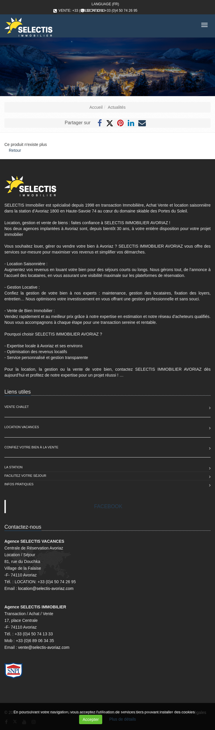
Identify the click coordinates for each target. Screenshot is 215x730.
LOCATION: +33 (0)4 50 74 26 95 (111, 10)
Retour (15, 150)
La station (13, 467)
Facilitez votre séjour (25, 475)
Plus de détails (122, 719)
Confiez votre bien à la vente (31, 447)
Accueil (96, 107)
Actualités (117, 107)
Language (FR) (105, 4)
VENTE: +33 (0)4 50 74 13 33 (82, 10)
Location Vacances (21, 427)
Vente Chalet (16, 407)
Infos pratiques (18, 484)
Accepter (91, 719)
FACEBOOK (108, 506)
